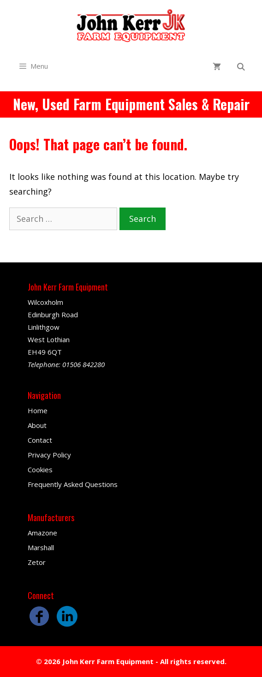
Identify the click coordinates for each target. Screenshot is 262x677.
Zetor (37, 562)
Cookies (40, 469)
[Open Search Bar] (240, 67)
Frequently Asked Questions (73, 484)
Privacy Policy (49, 454)
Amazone (42, 532)
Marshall (41, 547)
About (37, 425)
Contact (40, 440)
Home (38, 410)
